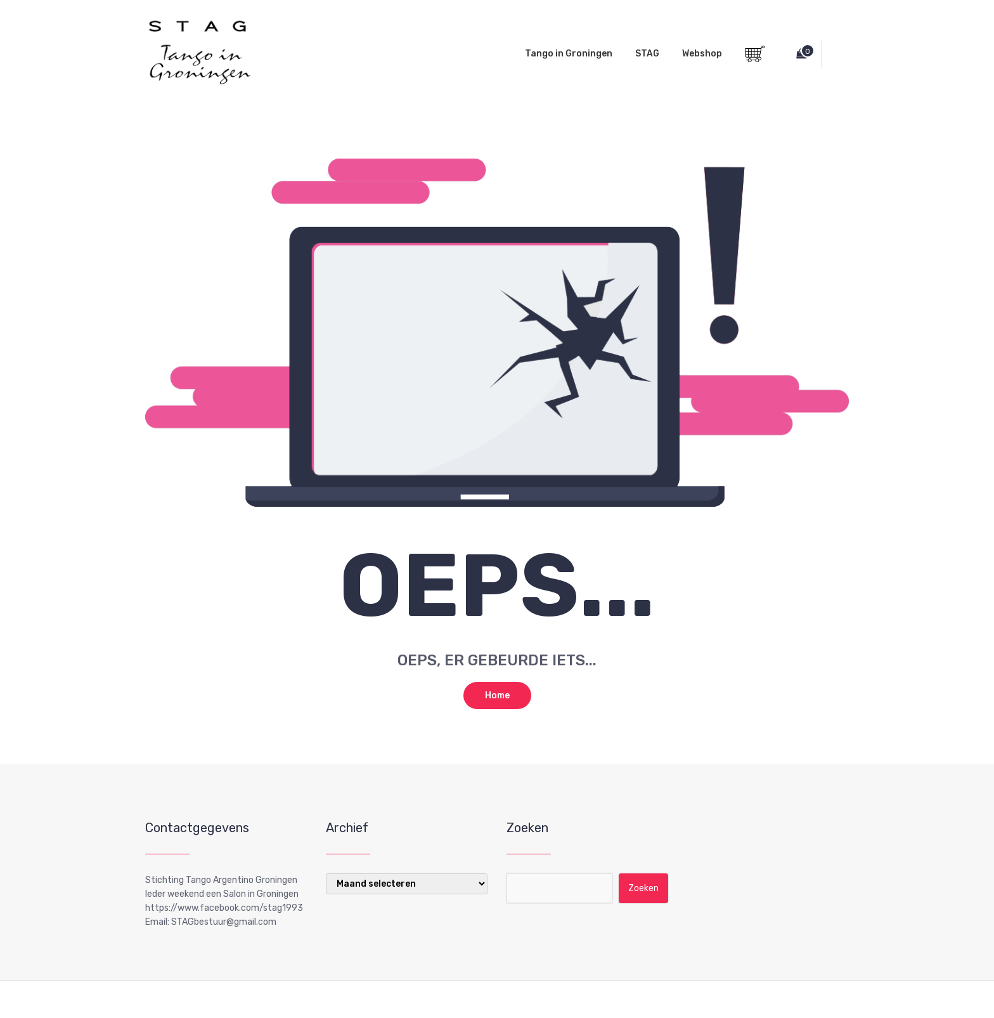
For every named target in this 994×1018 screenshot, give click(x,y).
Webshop (702, 53)
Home (497, 695)
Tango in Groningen (568, 53)
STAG (647, 53)
